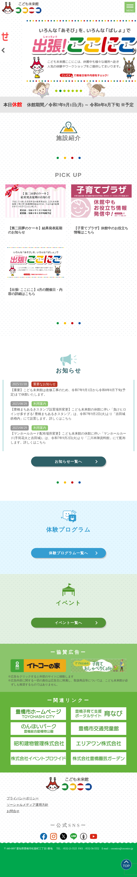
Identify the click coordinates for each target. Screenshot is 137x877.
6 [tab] (77, 91)
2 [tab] (61, 91)
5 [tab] (73, 91)
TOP (126, 866)
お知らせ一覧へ (68, 461)
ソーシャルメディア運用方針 (27, 805)
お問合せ (13, 811)
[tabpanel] (65, 41)
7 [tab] (81, 91)
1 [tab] (56, 91)
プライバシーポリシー (23, 798)
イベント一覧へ (68, 623)
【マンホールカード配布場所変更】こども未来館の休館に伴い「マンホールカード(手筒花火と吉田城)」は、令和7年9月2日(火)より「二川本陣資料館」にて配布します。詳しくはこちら (68, 438)
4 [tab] (69, 91)
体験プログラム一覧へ (68, 553)
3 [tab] (65, 91)
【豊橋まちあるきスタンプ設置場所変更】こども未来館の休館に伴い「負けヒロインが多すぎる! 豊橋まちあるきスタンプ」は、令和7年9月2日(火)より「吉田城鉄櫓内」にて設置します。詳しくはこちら (68, 414)
